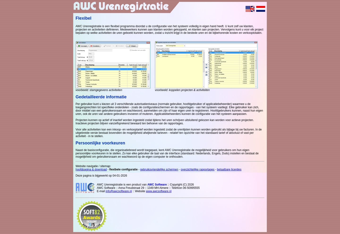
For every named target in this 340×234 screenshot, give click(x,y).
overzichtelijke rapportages (198, 169)
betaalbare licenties (229, 169)
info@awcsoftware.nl (119, 191)
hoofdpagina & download (91, 169)
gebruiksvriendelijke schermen (159, 169)
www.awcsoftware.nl (158, 191)
